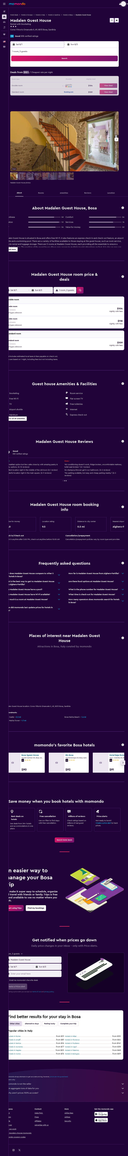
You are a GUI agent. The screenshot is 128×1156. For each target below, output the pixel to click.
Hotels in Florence (76, 1032)
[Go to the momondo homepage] (17, 4)
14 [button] (54, 80)
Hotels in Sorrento (23, 1039)
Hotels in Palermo (76, 1043)
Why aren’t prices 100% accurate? (69, 1085)
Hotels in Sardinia (62, 15)
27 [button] (48, 92)
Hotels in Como (22, 1046)
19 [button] (42, 86)
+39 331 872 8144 (25, 33)
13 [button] (48, 80)
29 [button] (60, 92)
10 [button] (30, 80)
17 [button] (30, 86)
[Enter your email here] (41, 966)
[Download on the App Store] (103, 1112)
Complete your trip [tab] (76, 1016)
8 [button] (59, 74)
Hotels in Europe (34, 15)
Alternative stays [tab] (39, 1016)
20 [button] (48, 86)
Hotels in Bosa (75, 15)
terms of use (44, 984)
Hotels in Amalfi (22, 1032)
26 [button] (42, 92)
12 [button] (42, 80)
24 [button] (30, 92)
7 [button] (53, 74)
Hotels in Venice (22, 1036)
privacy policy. (57, 984)
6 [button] (47, 74)
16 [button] (24, 86)
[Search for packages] (4, 27)
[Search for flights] (4, 11)
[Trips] (4, 34)
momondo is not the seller (69, 1076)
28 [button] (54, 92)
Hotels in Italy (48, 15)
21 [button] (54, 86)
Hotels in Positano (76, 1036)
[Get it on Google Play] (103, 1106)
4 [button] (35, 74)
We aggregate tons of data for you (69, 1080)
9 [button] (23, 80)
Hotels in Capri (75, 1039)
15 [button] (60, 80)
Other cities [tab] (22, 1016)
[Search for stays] (4, 16)
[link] (68, 832)
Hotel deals (22, 15)
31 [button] (30, 98)
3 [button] (29, 74)
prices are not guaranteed (67, 1069)
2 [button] (23, 74)
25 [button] (36, 92)
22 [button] (60, 86)
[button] (4, 4)
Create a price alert (105, 815)
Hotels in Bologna (76, 1046)
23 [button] (24, 92)
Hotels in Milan (74, 1029)
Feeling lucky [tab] (57, 1016)
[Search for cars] (4, 22)
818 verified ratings (37, 36)
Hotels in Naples (22, 1043)
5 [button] (41, 74)
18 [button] (36, 86)
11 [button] (36, 80)
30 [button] (24, 98)
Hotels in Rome (22, 1029)
